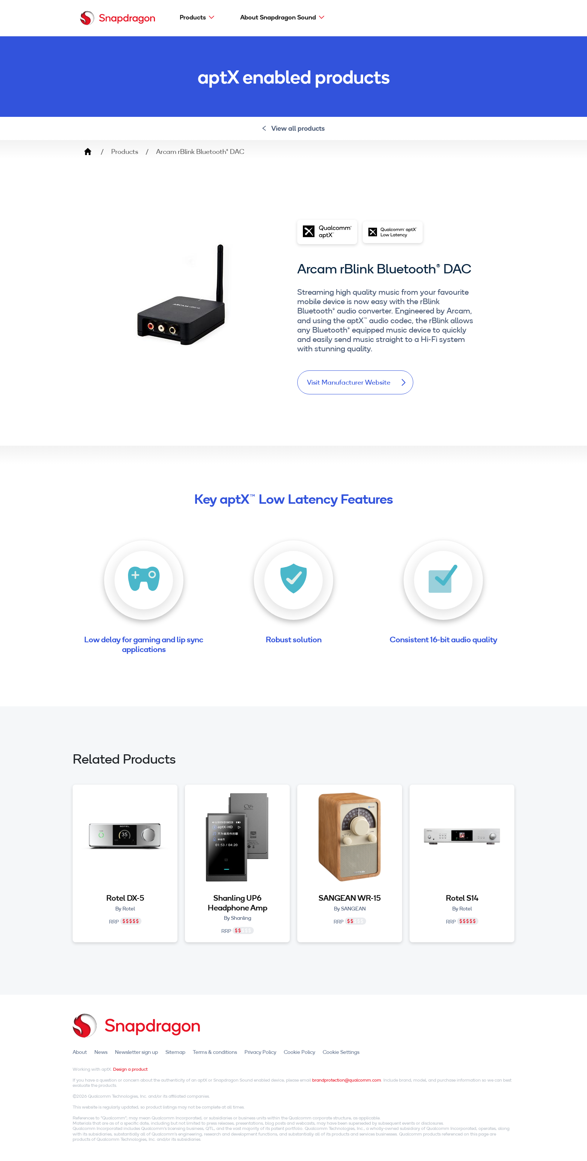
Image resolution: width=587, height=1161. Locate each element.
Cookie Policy (299, 1052)
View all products (293, 128)
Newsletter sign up (136, 1052)
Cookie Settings (341, 1052)
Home (87, 152)
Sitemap (175, 1052)
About (80, 1052)
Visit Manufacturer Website (356, 382)
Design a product (130, 1069)
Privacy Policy (260, 1052)
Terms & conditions (215, 1052)
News (100, 1052)
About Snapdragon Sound (278, 17)
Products (193, 17)
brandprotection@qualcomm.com (346, 1080)
